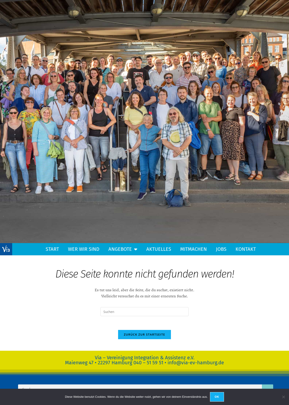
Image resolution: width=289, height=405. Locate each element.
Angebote (122, 249)
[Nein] (283, 397)
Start (52, 249)
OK (217, 396)
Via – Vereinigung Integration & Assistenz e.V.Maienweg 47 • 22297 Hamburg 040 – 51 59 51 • (129, 360)
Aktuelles (158, 249)
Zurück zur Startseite (144, 334)
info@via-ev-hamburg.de (196, 363)
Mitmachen (193, 249)
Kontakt (245, 249)
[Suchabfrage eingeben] (144, 311)
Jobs (221, 249)
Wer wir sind (83, 249)
